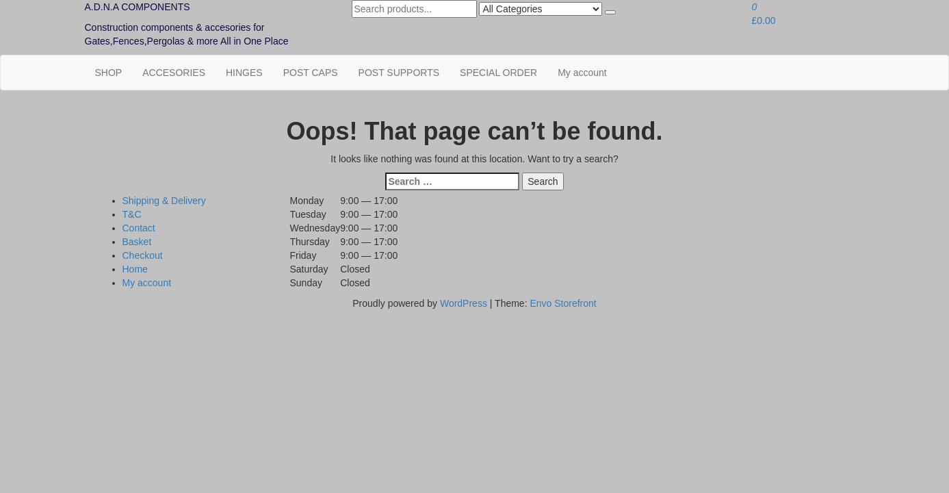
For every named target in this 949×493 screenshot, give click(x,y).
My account (582, 72)
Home (135, 269)
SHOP (108, 72)
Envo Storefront (563, 303)
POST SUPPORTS (399, 72)
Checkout (142, 255)
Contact (138, 228)
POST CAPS (310, 72)
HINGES (244, 72)
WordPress (463, 303)
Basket (137, 241)
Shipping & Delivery (164, 200)
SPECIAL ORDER (498, 72)
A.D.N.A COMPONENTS (137, 6)
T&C (132, 214)
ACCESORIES (173, 72)
